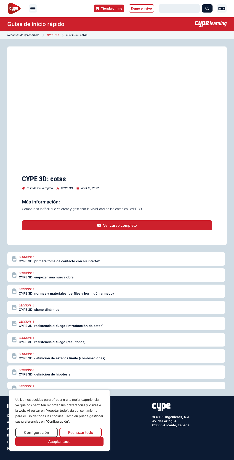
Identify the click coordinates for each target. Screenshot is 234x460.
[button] (33, 8)
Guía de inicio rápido (40, 188)
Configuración (36, 432)
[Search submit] (207, 8)
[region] (59, 420)
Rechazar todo (80, 432)
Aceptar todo (59, 441)
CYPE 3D (53, 35)
